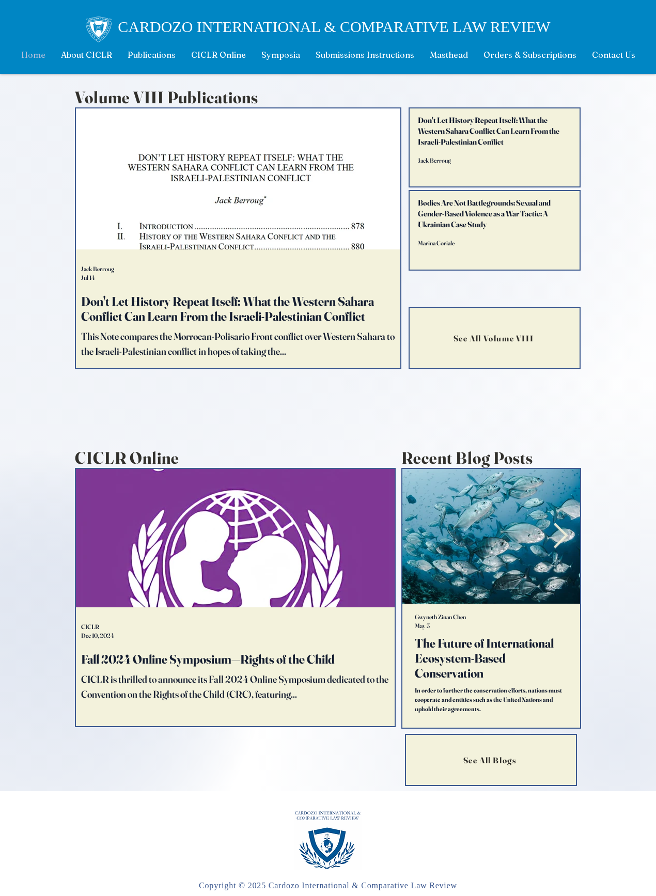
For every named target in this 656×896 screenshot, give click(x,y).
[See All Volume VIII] (495, 338)
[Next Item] (560, 536)
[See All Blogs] (491, 760)
